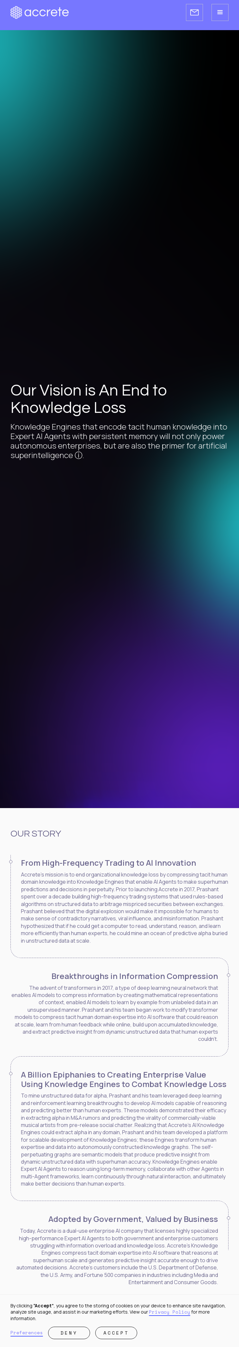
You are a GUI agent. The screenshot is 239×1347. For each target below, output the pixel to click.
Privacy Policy (169, 1311)
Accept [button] (116, 1332)
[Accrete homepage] (39, 12)
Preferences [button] (26, 1332)
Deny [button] (69, 1332)
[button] (220, 12)
